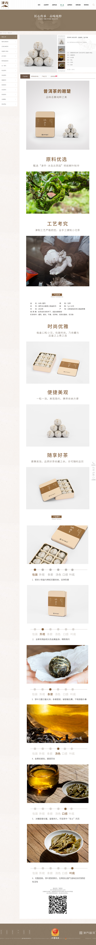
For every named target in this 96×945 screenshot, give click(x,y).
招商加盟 (78, 5)
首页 (39, 5)
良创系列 (4, 75)
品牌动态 (54, 5)
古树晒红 (4, 99)
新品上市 (4, 36)
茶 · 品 (62, 5)
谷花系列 (4, 89)
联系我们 (86, 5)
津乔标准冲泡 (34, 76)
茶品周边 (4, 104)
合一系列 (4, 65)
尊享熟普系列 (5, 61)
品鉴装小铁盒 (5, 51)
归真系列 (4, 94)
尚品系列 (4, 70)
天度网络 (94, 938)
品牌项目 (69, 5)
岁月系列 (4, 56)
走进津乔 (46, 5)
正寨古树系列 (5, 46)
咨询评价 (54, 76)
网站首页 (1, 932)
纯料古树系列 (5, 41)
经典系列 (4, 85)
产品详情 (25, 76)
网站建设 (87, 938)
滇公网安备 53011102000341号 (72, 938)
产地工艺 (44, 76)
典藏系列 (4, 80)
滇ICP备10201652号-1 (26, 938)
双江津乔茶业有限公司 (17, 938)
